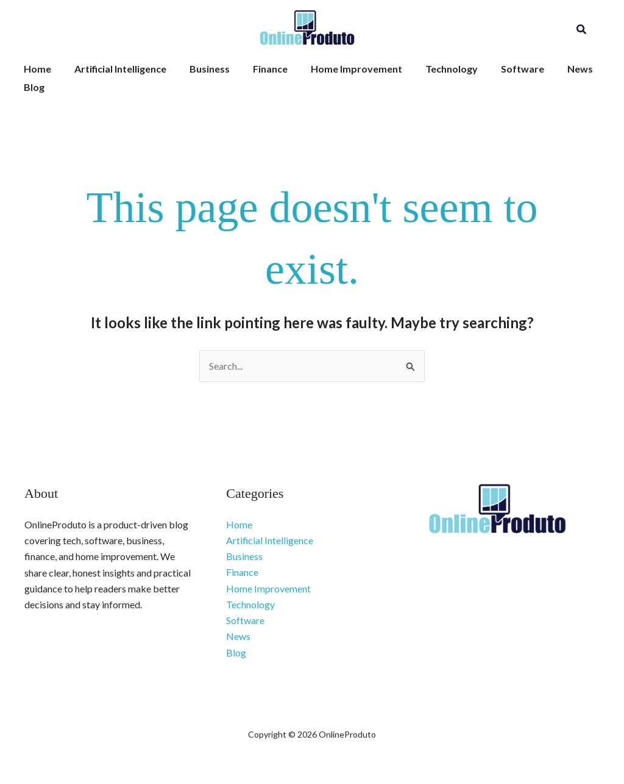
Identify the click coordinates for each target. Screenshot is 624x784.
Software (498, 68)
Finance (257, 68)
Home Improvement (340, 68)
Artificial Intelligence (115, 68)
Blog (32, 87)
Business (200, 68)
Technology (431, 68)
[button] (581, 29)
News (553, 68)
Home (35, 68)
